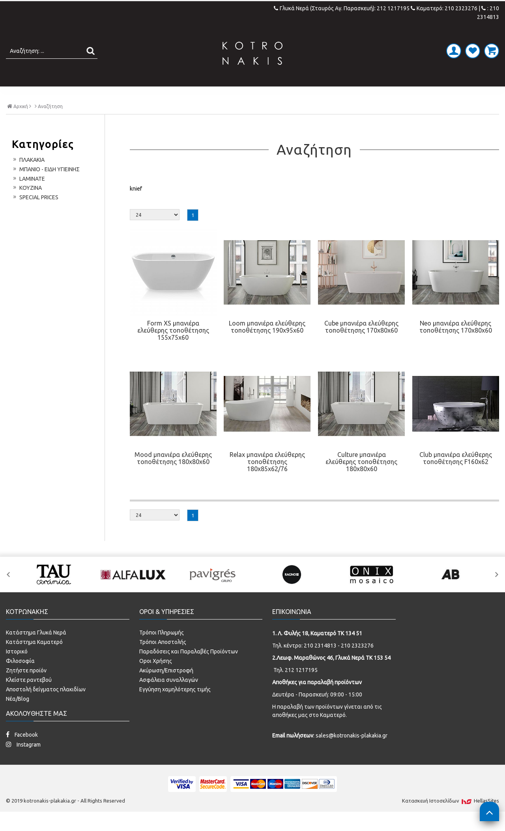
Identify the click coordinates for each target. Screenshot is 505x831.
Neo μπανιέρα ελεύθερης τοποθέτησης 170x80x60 (455, 343)
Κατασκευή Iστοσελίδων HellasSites (450, 817)
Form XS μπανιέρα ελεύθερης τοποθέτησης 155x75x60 (173, 346)
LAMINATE (273, 95)
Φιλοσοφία (20, 677)
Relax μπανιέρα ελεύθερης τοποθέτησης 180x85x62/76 (267, 478)
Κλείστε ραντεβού (29, 696)
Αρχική (19, 122)
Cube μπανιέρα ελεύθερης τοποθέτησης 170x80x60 (361, 343)
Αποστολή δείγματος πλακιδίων (46, 706)
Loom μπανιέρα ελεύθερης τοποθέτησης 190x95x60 (267, 343)
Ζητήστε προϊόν (26, 687)
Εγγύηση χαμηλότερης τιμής (175, 706)
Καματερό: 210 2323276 (444, 8)
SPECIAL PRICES (380, 95)
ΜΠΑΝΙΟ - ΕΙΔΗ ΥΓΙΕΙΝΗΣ (194, 95)
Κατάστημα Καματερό (34, 658)
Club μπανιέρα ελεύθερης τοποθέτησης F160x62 (455, 475)
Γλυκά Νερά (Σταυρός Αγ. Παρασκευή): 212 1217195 (342, 8)
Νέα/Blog (17, 715)
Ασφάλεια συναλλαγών (168, 696)
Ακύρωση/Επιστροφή (166, 687)
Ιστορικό (17, 668)
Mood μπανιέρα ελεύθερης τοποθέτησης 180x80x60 (173, 475)
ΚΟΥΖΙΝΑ (321, 95)
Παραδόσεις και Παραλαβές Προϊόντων (188, 668)
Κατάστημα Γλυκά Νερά (36, 649)
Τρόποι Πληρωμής (161, 649)
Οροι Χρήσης (155, 677)
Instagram (23, 761)
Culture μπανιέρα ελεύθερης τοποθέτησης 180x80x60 (361, 478)
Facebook (22, 751)
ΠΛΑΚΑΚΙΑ (116, 95)
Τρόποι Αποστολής (162, 658)
